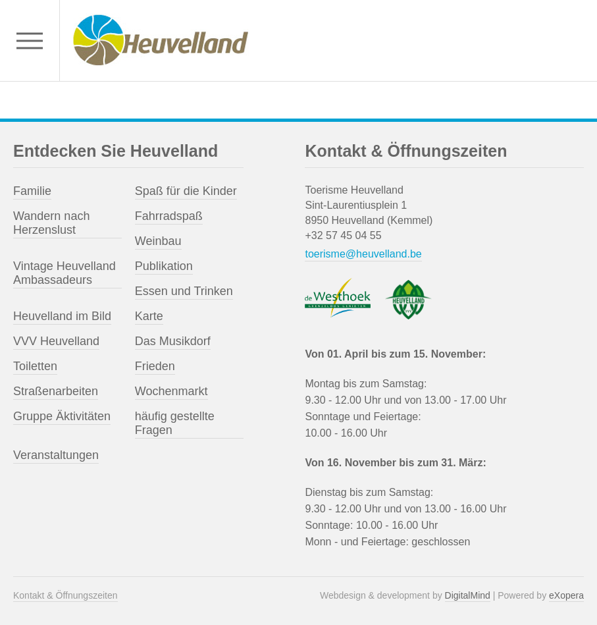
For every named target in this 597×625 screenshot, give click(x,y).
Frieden (155, 366)
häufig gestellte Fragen (175, 423)
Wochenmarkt (171, 391)
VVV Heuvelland (56, 341)
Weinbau (158, 241)
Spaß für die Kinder (186, 191)
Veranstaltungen (56, 455)
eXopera (566, 595)
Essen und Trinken (184, 291)
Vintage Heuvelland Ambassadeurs (64, 272)
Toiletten (35, 366)
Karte (149, 316)
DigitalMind (467, 595)
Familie (32, 191)
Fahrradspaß (169, 216)
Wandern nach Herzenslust (51, 222)
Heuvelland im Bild (62, 316)
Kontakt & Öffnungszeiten (65, 595)
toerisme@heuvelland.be (363, 253)
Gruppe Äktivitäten (62, 416)
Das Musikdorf (173, 341)
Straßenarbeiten (55, 391)
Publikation (164, 266)
